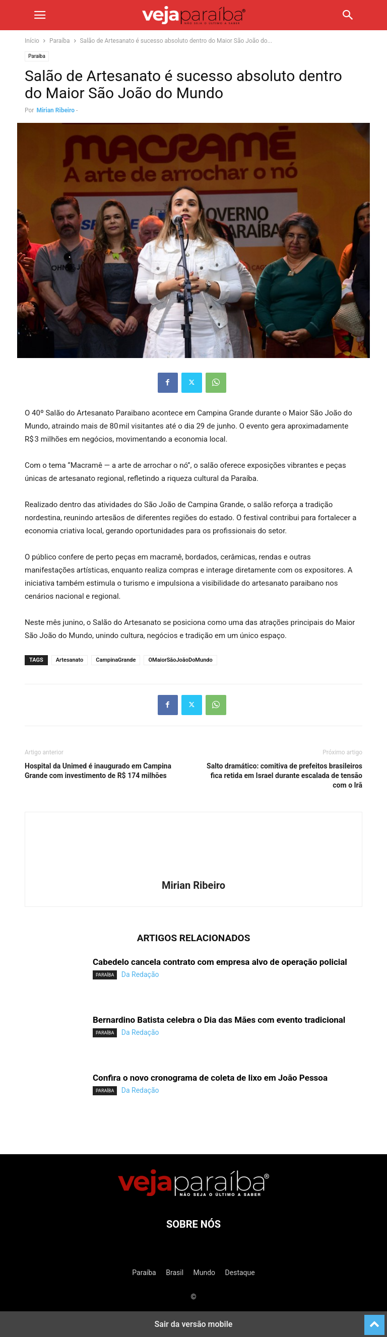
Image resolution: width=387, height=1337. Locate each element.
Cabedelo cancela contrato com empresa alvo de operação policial (220, 962)
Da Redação (140, 974)
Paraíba (59, 40)
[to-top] (374, 1320)
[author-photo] (193, 871)
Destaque (240, 1273)
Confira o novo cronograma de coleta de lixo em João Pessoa (210, 1078)
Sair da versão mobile (194, 1324)
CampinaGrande (116, 660)
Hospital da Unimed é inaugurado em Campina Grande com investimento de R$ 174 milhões (98, 771)
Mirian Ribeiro (55, 110)
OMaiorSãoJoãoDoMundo (180, 660)
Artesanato (70, 660)
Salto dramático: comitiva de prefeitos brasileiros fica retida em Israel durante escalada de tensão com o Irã (284, 775)
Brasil (174, 1273)
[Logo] (193, 1193)
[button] (40, 15)
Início (32, 40)
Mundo (205, 1273)
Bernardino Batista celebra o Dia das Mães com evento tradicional (219, 1020)
